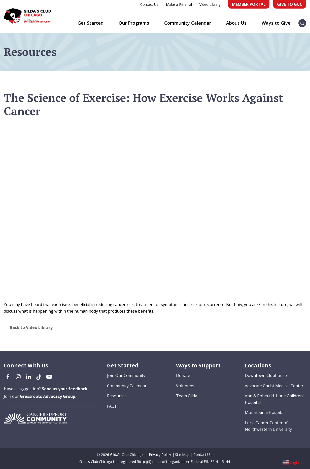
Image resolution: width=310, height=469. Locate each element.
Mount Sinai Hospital (265, 412)
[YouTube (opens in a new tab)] (49, 376)
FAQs (112, 406)
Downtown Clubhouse (266, 375)
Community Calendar (187, 23)
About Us (236, 23)
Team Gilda (186, 396)
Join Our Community (126, 375)
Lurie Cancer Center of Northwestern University (268, 426)
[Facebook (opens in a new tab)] (8, 376)
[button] (302, 21)
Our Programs (134, 23)
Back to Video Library (31, 327)
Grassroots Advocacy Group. (48, 396)
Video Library (210, 4)
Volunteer (185, 386)
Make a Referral (179, 4)
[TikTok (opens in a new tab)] (39, 376)
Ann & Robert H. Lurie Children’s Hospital (275, 399)
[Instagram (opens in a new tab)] (18, 376)
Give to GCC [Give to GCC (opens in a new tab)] (289, 4)
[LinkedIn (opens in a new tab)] (28, 376)
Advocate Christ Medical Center (274, 386)
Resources (117, 396)
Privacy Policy (160, 454)
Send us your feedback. (65, 389)
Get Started (91, 23)
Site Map (182, 454)
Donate (183, 375)
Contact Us (149, 4)
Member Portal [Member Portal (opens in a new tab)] (249, 4)
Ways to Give (276, 23)
